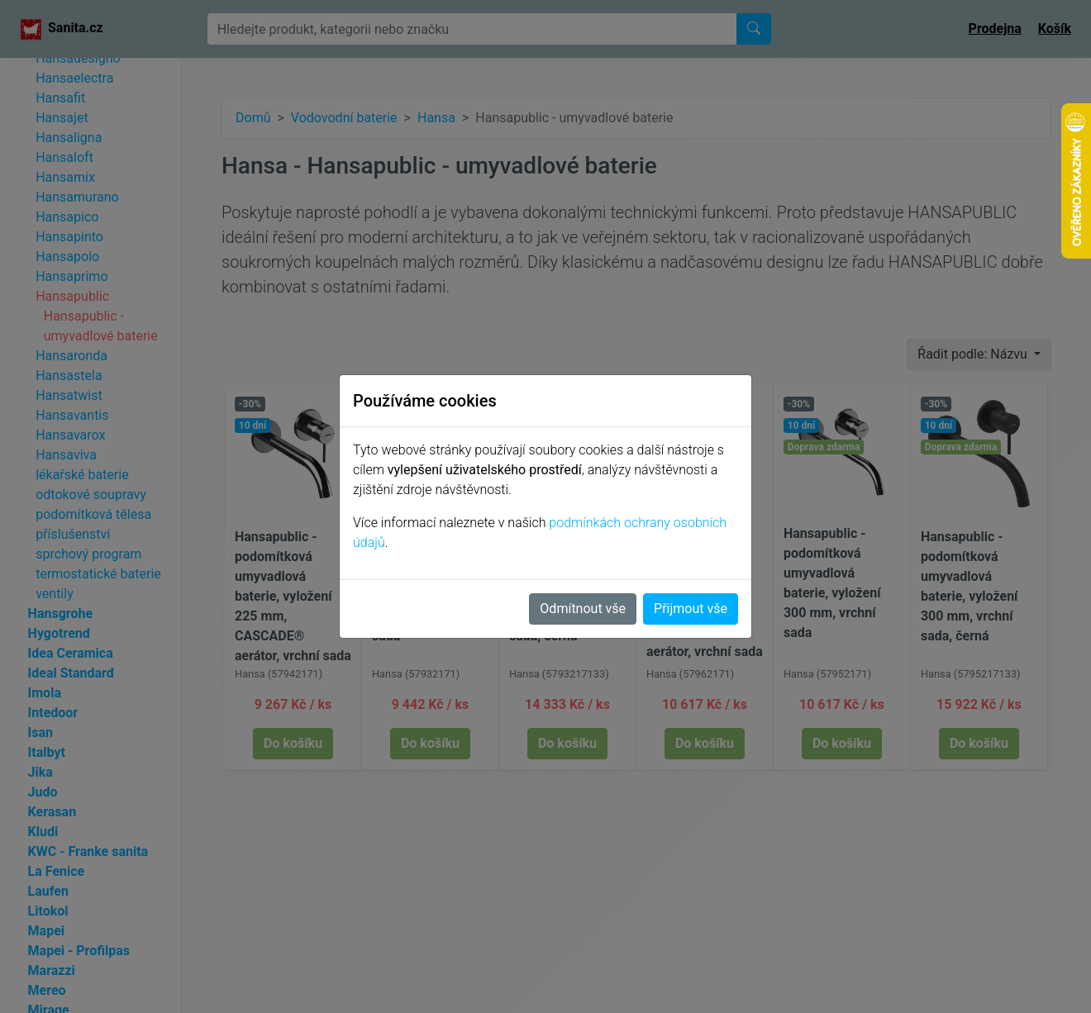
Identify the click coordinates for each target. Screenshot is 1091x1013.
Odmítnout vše (583, 608)
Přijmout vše (690, 608)
